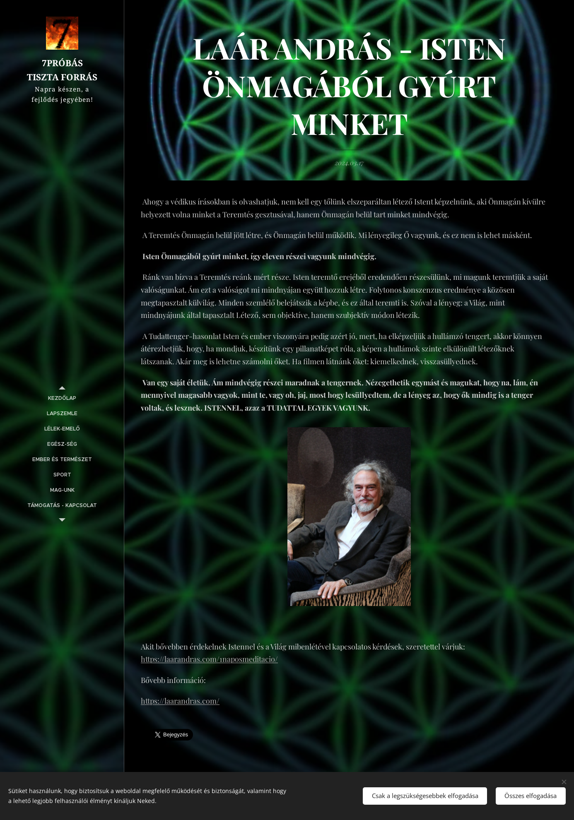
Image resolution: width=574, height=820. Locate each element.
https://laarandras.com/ (180, 701)
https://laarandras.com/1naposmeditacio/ (209, 659)
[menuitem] (62, 398)
